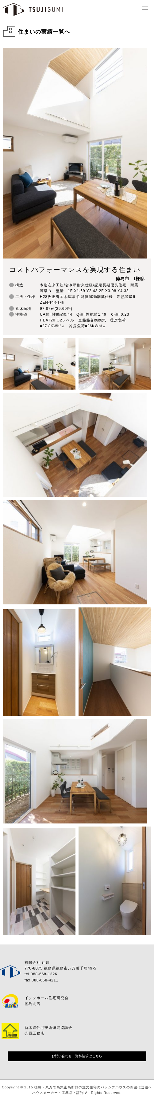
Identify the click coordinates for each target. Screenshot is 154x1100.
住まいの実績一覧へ (44, 32)
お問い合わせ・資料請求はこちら (77, 1056)
